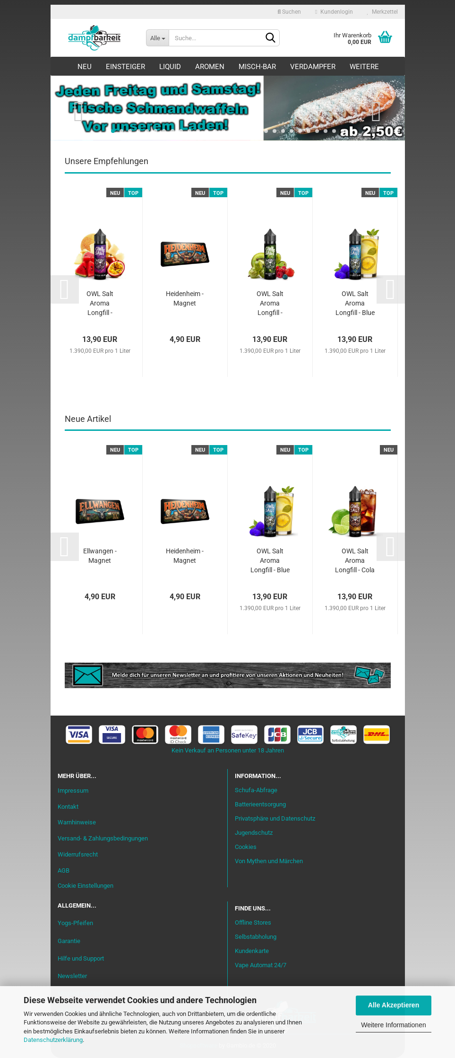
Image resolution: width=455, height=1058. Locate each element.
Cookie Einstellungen (85, 885)
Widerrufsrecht (78, 854)
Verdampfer (312, 66)
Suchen (289, 12)
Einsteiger (125, 66)
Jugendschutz (254, 832)
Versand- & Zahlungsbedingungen (103, 838)
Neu (84, 66)
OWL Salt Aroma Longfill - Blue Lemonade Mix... (355, 304)
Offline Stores (253, 922)
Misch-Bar (257, 66)
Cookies (246, 846)
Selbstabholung (255, 936)
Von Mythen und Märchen (269, 861)
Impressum (73, 790)
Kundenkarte (252, 950)
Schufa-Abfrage (256, 790)
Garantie (69, 940)
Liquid (170, 66)
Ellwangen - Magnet (100, 555)
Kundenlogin (333, 12)
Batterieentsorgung (260, 804)
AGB (63, 870)
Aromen (209, 66)
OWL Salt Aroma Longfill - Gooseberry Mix (270, 304)
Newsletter (72, 975)
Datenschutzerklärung (53, 1039)
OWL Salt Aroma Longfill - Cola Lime (355, 561)
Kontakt (68, 806)
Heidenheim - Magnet (185, 298)
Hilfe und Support (81, 958)
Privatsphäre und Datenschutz (275, 818)
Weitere (364, 66)
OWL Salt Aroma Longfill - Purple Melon (100, 304)
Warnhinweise (77, 822)
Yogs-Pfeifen (75, 923)
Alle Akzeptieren (393, 1005)
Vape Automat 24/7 (260, 965)
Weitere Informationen (393, 1025)
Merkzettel (382, 12)
